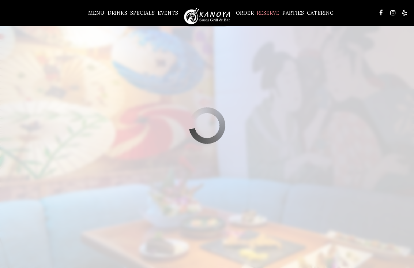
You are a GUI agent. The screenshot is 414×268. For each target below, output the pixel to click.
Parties (293, 13)
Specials (142, 13)
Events (168, 13)
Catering (320, 13)
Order (245, 13)
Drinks (117, 13)
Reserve (268, 13)
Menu (96, 13)
